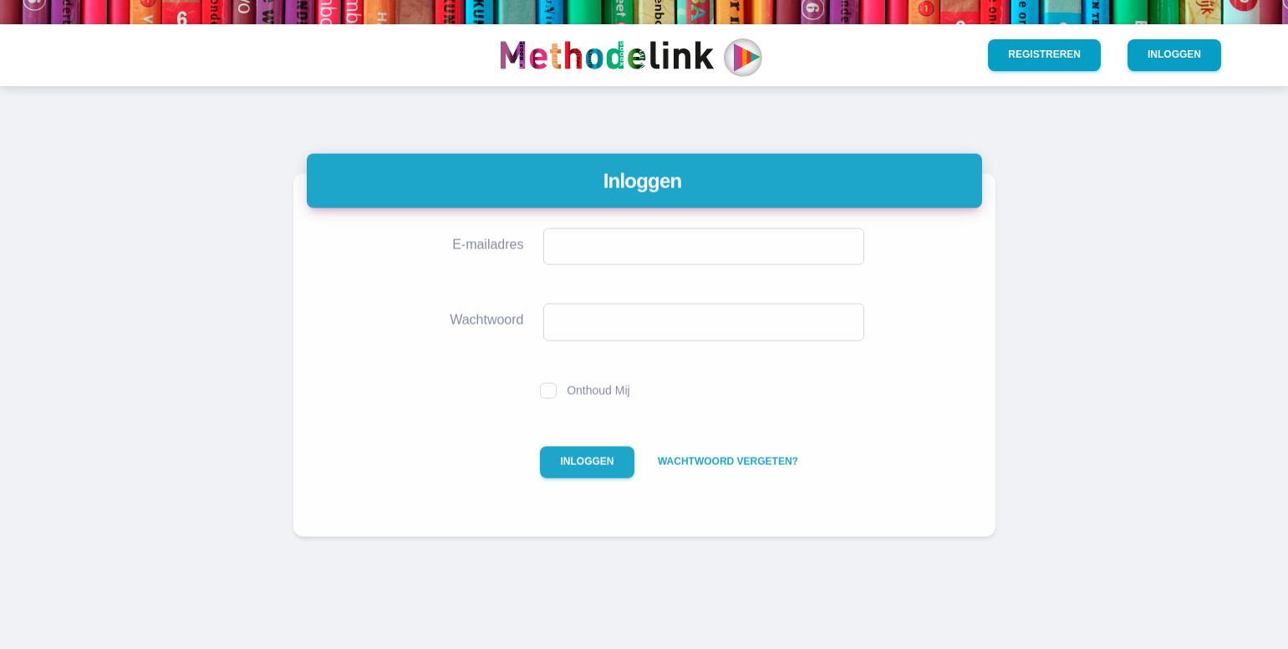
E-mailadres (487, 258)
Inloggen (1174, 54)
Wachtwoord (486, 333)
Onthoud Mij (598, 403)
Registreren (1044, 54)
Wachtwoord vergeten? (728, 475)
